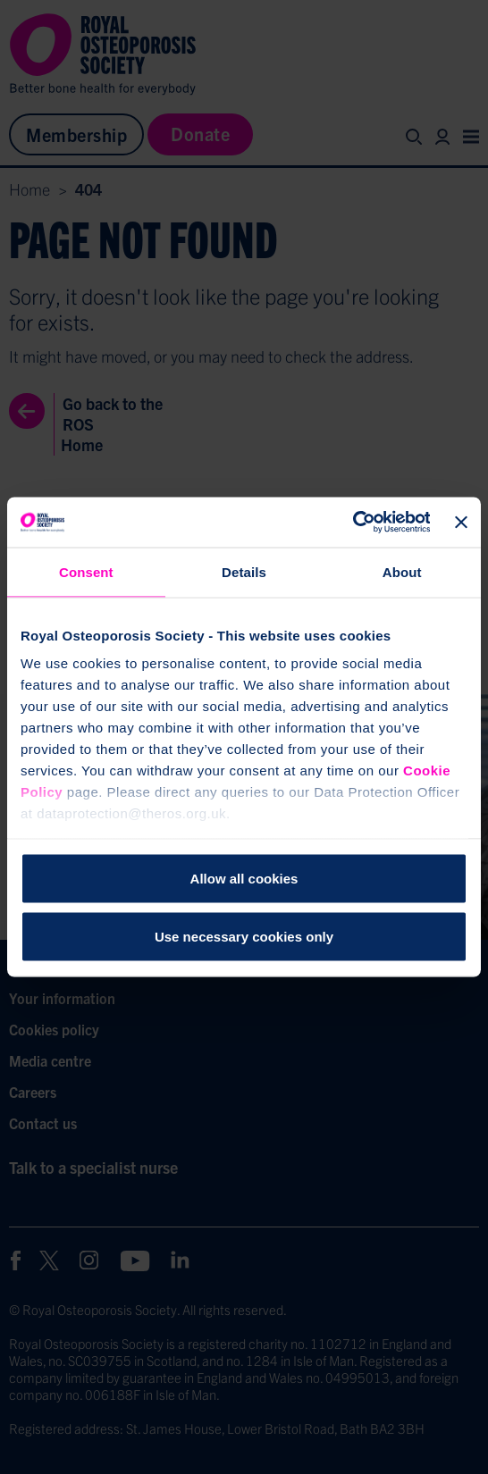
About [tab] (402, 571)
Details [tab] (244, 571)
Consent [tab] (86, 571)
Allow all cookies (244, 877)
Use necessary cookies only (244, 936)
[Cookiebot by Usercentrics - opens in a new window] (351, 522)
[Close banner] (461, 521)
